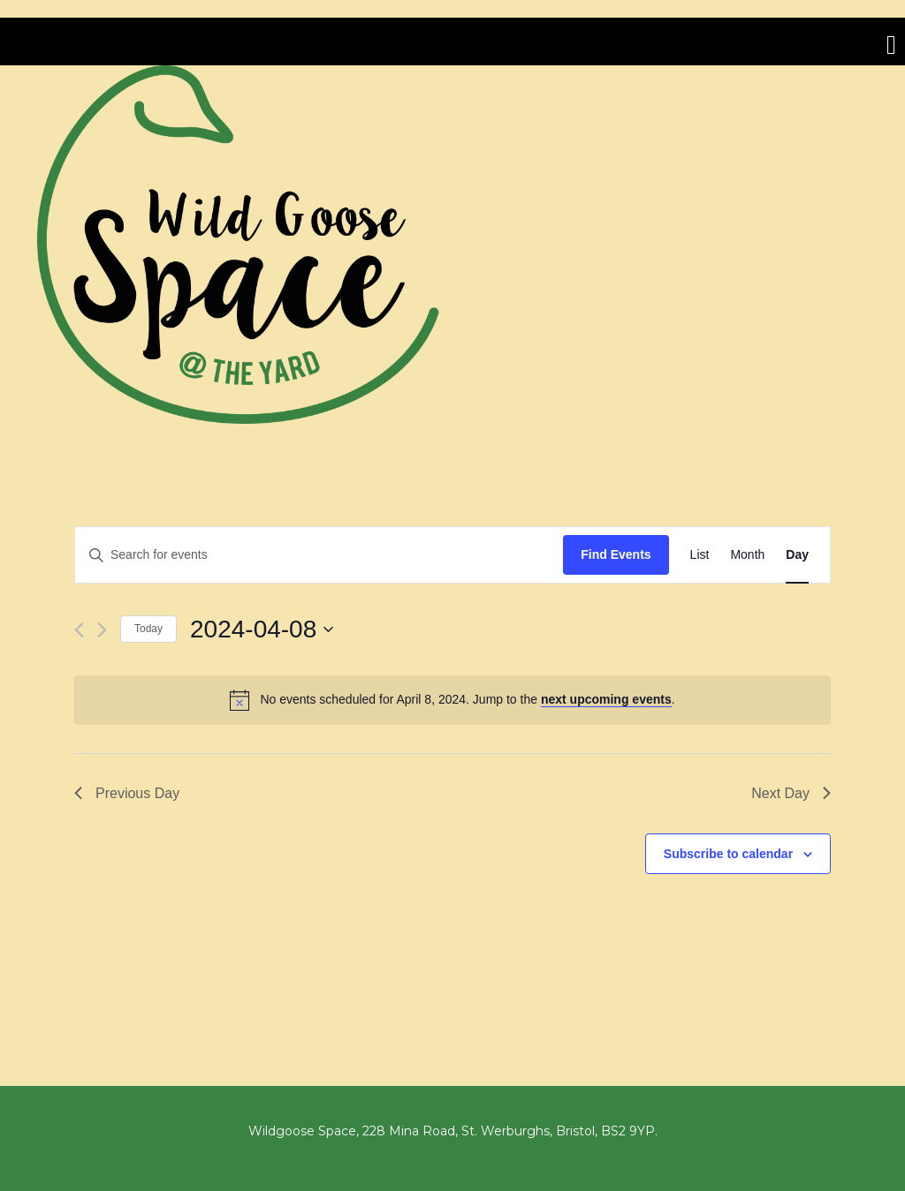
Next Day (791, 793)
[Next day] (102, 630)
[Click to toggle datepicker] (261, 629)
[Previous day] (79, 630)
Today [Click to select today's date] (148, 628)
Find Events (615, 554)
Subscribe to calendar (728, 854)
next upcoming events (606, 699)
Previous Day (126, 793)
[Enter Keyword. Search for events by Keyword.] (319, 555)
